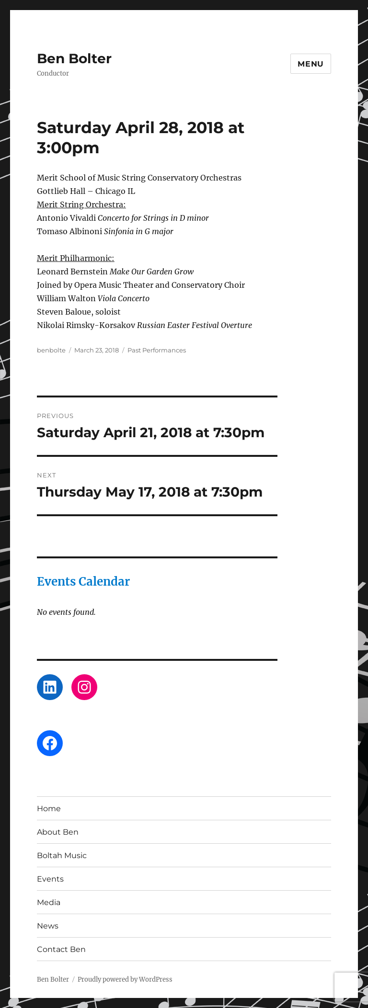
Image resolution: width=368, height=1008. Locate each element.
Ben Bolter (74, 58)
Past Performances (156, 350)
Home (49, 808)
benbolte (51, 350)
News (47, 925)
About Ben (58, 832)
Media (48, 902)
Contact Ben (61, 949)
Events (50, 878)
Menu (311, 63)
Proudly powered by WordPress (125, 979)
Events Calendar (83, 581)
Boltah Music (62, 855)
